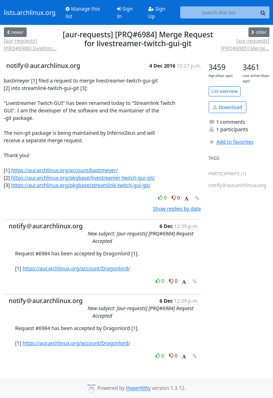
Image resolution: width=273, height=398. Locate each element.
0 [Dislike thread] (176, 197)
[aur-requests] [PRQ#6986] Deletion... (30, 44)
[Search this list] (218, 12)
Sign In (125, 12)
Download (227, 107)
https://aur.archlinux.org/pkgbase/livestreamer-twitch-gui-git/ (83, 177)
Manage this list (82, 12)
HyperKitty (138, 388)
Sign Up (156, 12)
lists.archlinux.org (30, 12)
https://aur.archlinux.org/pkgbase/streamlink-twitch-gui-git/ (80, 185)
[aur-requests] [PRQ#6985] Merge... (245, 44)
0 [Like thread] (163, 197)
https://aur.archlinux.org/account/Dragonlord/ (76, 268)
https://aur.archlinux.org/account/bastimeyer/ (64, 170)
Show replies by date (177, 208)
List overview (225, 91)
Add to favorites (231, 141)
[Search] (263, 12)
